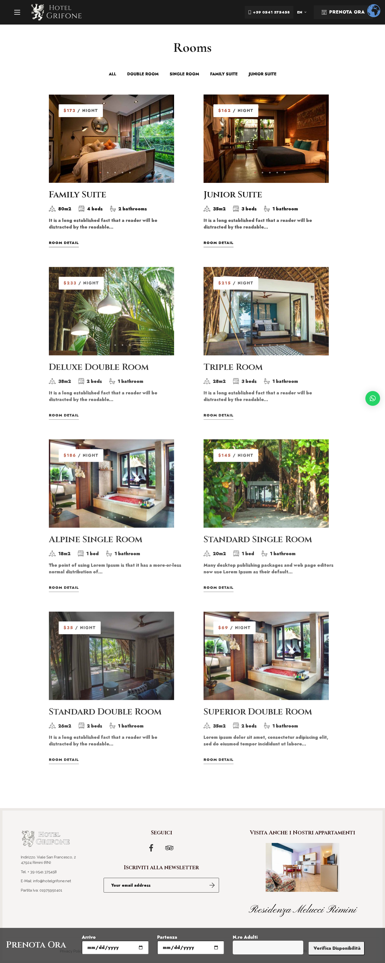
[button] (372, 398)
